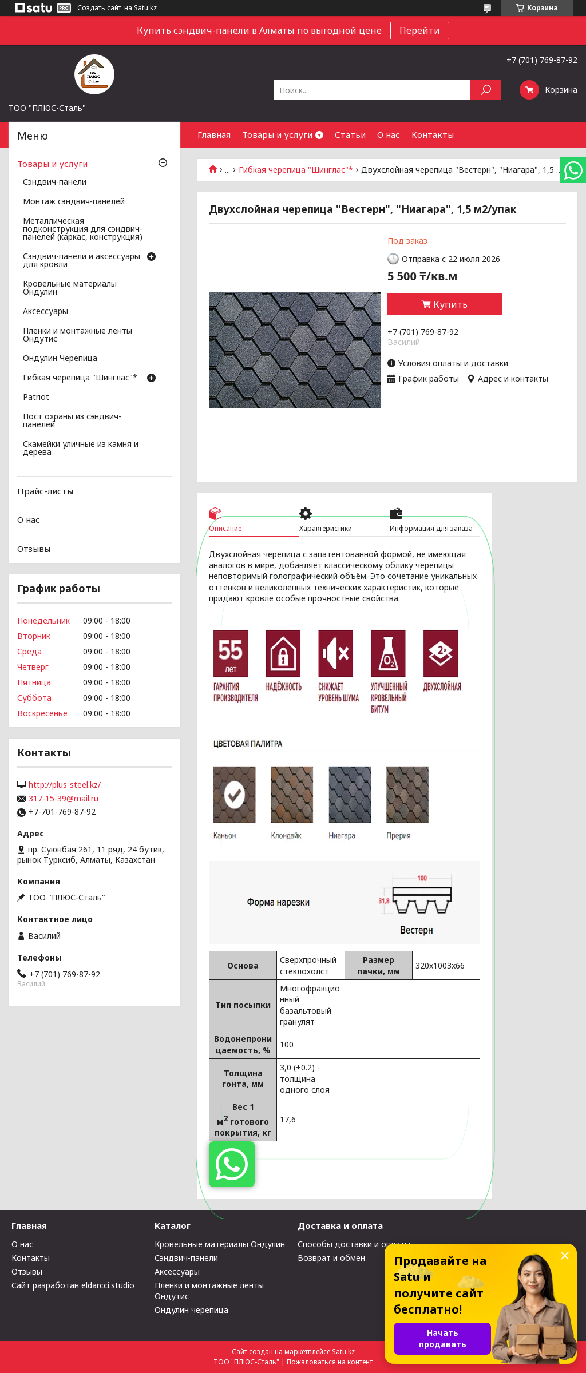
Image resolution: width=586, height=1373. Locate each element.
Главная (214, 134)
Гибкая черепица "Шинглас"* (296, 170)
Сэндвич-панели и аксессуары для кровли (81, 260)
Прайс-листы (45, 491)
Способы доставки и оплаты (354, 1244)
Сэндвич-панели (54, 182)
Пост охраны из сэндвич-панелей (72, 421)
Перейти (419, 30)
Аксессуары (45, 311)
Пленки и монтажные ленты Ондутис (77, 335)
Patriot (36, 397)
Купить (450, 304)
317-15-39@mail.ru (63, 798)
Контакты (432, 134)
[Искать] (485, 90)
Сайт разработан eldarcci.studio (72, 1285)
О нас (388, 134)
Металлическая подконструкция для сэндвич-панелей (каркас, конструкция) (82, 229)
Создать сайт (99, 8)
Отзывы (33, 548)
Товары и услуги (277, 134)
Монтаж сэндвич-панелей (74, 202)
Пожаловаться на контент (330, 1362)
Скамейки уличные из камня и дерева (80, 448)
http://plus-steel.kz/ (65, 785)
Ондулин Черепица (60, 358)
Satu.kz (343, 1351)
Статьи (350, 134)
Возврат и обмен (331, 1257)
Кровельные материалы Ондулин (70, 288)
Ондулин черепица (191, 1309)
